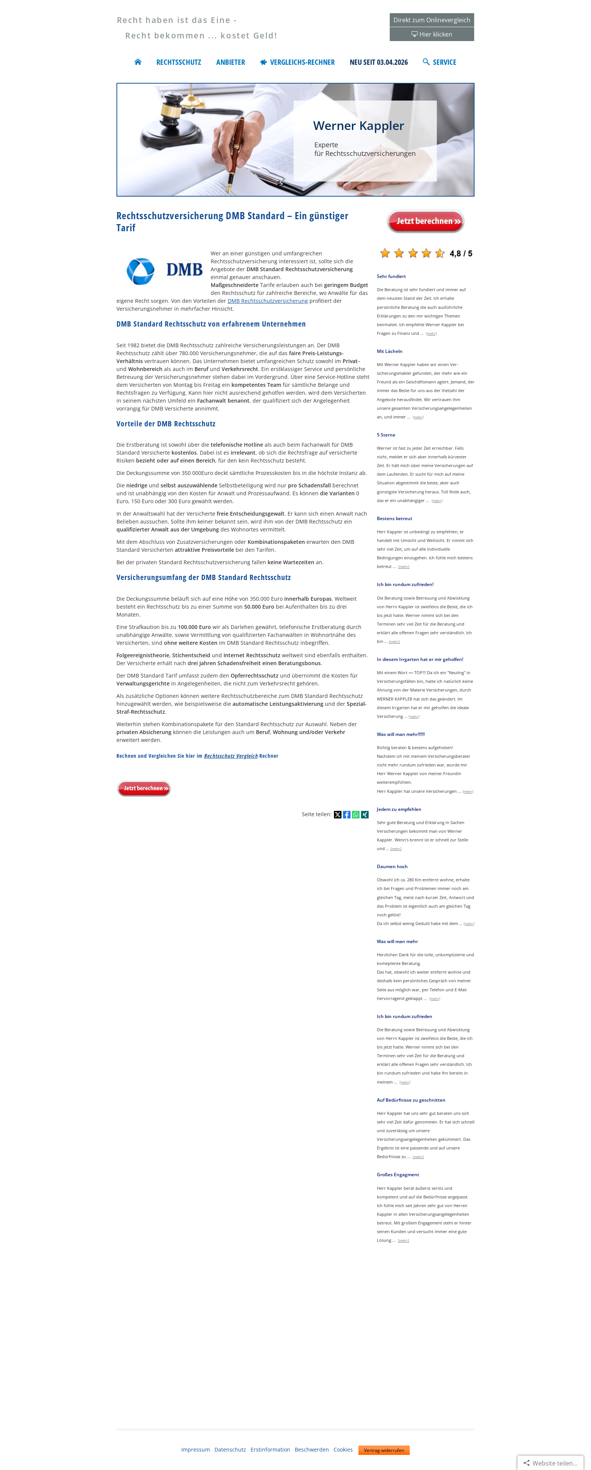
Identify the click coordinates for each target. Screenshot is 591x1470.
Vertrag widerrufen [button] (384, 1450)
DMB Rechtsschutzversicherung (268, 300)
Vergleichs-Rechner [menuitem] (297, 62)
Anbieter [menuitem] (230, 62)
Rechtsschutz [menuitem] (178, 62)
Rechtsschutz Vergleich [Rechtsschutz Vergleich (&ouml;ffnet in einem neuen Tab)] (231, 755)
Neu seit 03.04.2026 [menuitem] (379, 62)
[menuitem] (138, 62)
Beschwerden (312, 1449)
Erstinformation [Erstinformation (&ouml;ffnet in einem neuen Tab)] (270, 1449)
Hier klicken (436, 34)
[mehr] (431, 333)
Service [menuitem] (439, 62)
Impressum (195, 1449)
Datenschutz (230, 1449)
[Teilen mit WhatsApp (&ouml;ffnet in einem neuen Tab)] (356, 814)
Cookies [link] (343, 1449)
